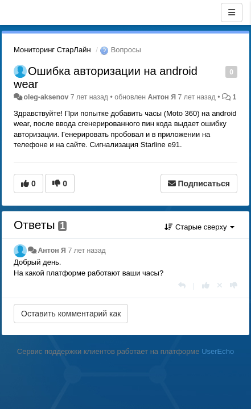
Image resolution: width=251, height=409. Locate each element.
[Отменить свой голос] (220, 285)
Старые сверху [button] (199, 227)
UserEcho (217, 351)
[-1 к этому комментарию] (233, 285)
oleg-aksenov (45, 97)
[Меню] (231, 12)
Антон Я (161, 97)
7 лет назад (86, 250)
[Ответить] (182, 285)
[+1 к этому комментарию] (205, 285)
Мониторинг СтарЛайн (52, 49)
